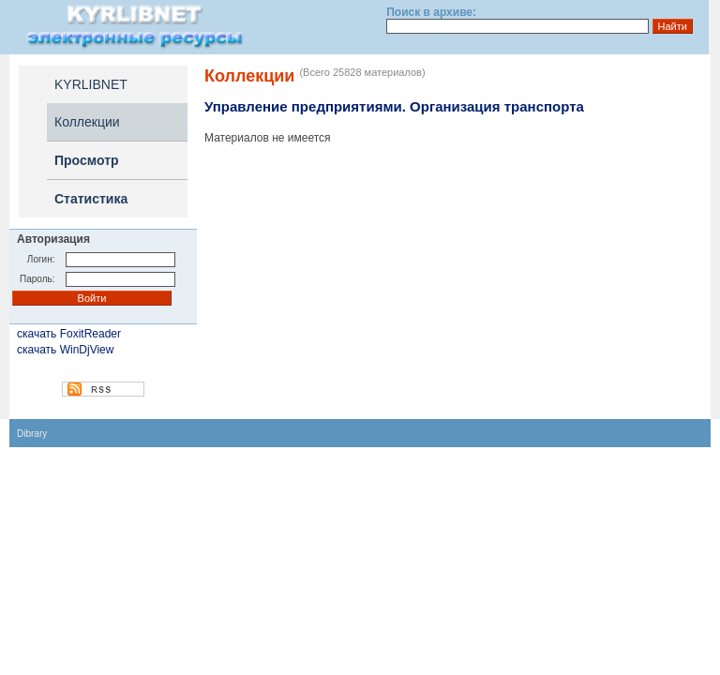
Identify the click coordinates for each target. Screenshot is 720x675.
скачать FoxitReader (69, 333)
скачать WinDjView (65, 349)
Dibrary (32, 433)
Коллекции (87, 121)
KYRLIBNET (91, 84)
